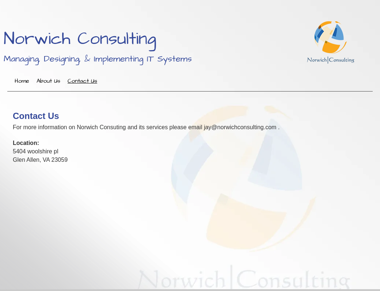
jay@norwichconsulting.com (240, 127)
